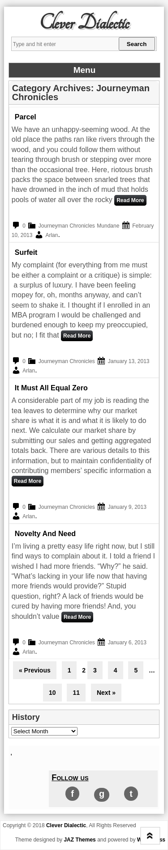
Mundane (108, 226)
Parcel (25, 117)
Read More (130, 200)
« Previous (35, 670)
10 (52, 692)
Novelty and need (45, 533)
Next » (106, 692)
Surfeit (26, 252)
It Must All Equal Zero (51, 388)
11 (76, 692)
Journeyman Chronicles (67, 226)
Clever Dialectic (84, 23)
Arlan (51, 235)
